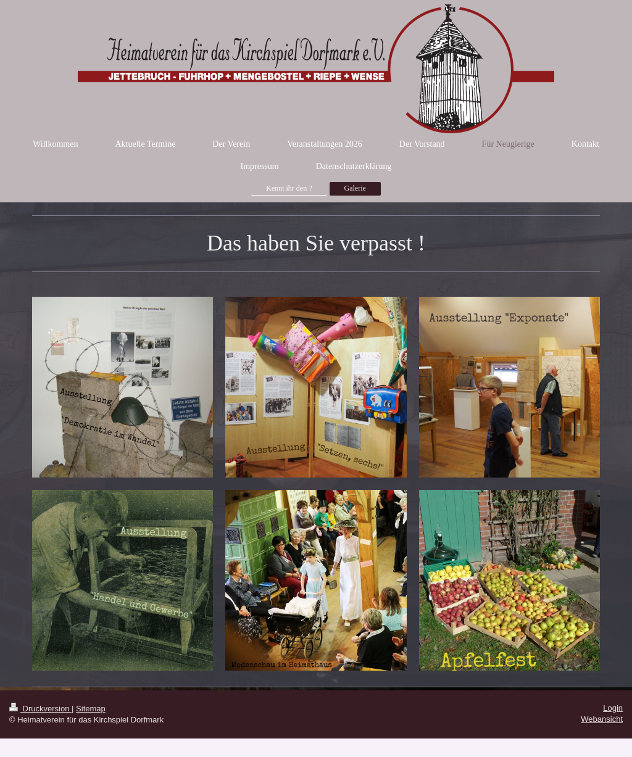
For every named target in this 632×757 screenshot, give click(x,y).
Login (613, 708)
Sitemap (91, 708)
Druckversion (40, 708)
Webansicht (602, 719)
